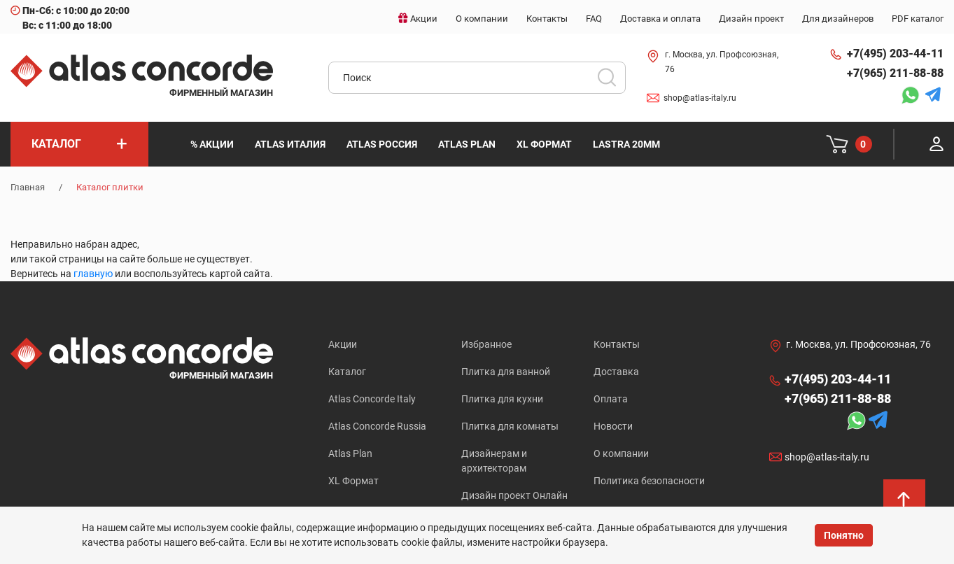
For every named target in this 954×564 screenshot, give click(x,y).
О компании (621, 453)
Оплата (611, 398)
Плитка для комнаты (510, 426)
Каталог (347, 371)
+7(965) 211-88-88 (895, 73)
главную (93, 273)
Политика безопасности (649, 480)
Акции (342, 344)
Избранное (486, 344)
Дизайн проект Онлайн (514, 495)
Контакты (617, 344)
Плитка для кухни (502, 398)
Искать (612, 82)
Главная (27, 187)
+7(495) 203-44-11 (895, 53)
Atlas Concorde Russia (377, 426)
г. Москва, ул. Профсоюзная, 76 (721, 62)
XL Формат (353, 480)
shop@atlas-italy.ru (700, 98)
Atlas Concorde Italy (372, 398)
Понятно (844, 535)
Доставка (616, 371)
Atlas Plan (350, 453)
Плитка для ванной (505, 371)
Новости (613, 426)
